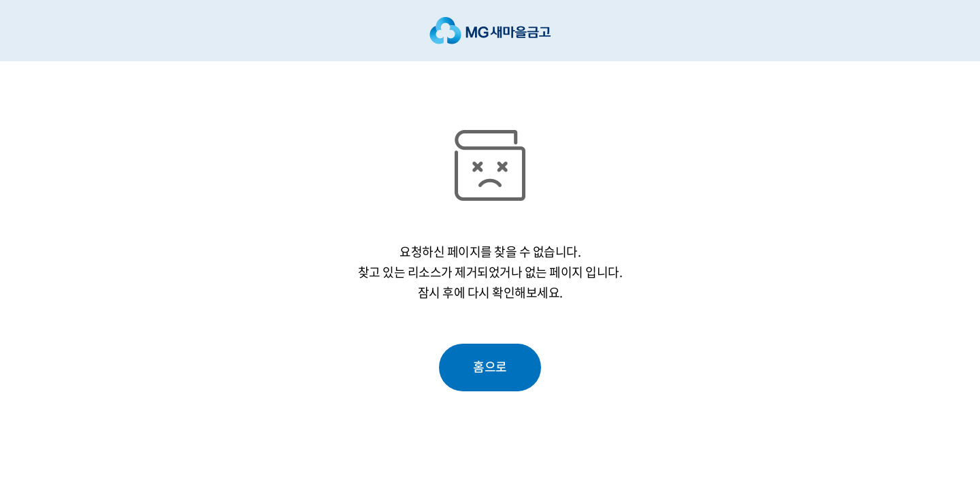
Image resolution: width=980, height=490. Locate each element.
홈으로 (490, 366)
